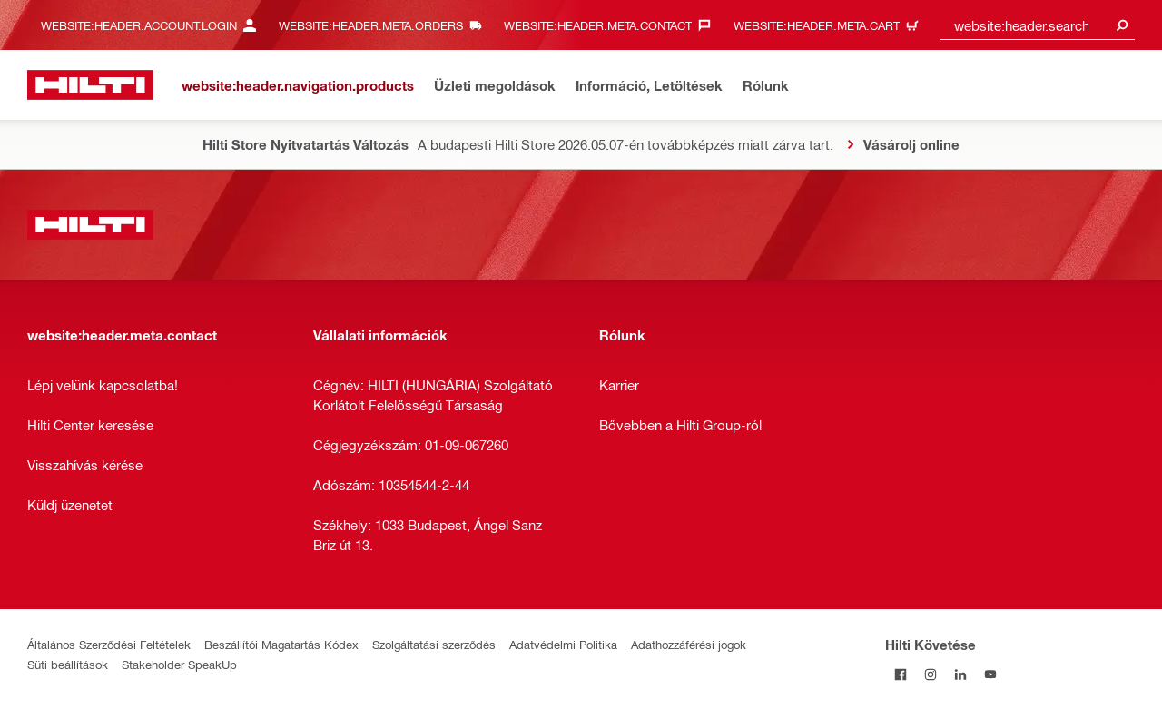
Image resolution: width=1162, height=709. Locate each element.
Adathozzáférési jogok (688, 644)
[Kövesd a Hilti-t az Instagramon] (930, 674)
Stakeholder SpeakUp (179, 664)
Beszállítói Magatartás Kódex (281, 644)
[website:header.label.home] (90, 85)
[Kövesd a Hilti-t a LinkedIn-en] (960, 674)
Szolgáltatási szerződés (434, 644)
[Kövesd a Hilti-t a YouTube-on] (990, 674)
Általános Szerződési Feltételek (109, 644)
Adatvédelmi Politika (563, 644)
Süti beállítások (67, 664)
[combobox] (1037, 25)
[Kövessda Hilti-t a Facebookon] (900, 674)
